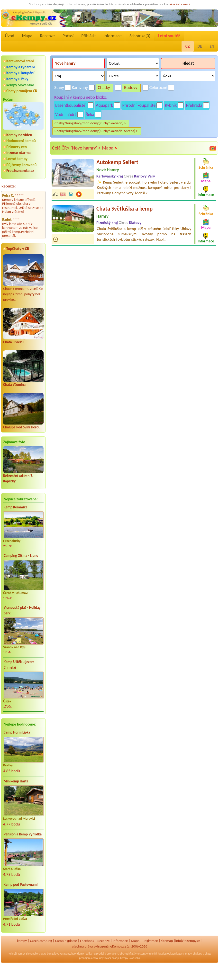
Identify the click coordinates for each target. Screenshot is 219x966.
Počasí (68, 35)
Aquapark (104, 105)
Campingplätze (66, 941)
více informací (179, 4)
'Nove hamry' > (85, 148)
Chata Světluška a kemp (124, 208)
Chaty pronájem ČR (21, 91)
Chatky (104, 87)
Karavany (80, 87)
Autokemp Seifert (117, 162)
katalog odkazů (167, 953)
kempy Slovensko (20, 85)
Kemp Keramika (15, 507)
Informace (112, 35)
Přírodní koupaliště (139, 105)
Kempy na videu (19, 135)
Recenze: (8, 186)
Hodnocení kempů (21, 140)
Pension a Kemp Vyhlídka (23, 834)
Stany (59, 87)
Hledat (188, 63)
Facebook (87, 941)
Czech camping (41, 941)
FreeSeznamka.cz (20, 170)
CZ (187, 46)
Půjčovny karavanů (21, 164)
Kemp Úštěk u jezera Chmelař (19, 665)
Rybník (171, 105)
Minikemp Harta (16, 781)
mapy (188, 953)
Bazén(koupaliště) (71, 105)
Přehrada (194, 105)
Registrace (150, 941)
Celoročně (158, 87)
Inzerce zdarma (18, 152)
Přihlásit (88, 35)
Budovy (130, 87)
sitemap (167, 941)
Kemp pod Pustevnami (20, 884)
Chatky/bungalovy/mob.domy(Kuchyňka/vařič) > (90, 123)
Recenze (47, 35)
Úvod (9, 35)
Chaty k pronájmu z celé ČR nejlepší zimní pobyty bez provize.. (23, 278)
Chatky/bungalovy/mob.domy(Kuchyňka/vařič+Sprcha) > (96, 131)
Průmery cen (16, 146)
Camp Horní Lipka (17, 732)
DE (200, 46)
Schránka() (139, 35)
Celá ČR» (60, 148)
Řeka (90, 114)
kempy (22, 941)
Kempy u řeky (17, 79)
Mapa (27, 35)
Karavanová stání (20, 61)
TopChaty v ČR (17, 248)
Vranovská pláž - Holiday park (22, 610)
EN (212, 46)
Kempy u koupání (20, 73)
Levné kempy (16, 158)
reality (88, 953)
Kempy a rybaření (20, 67)
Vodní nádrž (65, 114)
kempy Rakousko (130, 958)
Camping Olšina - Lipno (21, 555)
